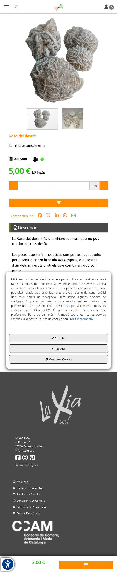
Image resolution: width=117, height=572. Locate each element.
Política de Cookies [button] (26, 494)
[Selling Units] (53, 185)
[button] (58, 7)
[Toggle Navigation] (109, 7)
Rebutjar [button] (58, 349)
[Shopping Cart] (58, 203)
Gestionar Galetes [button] (58, 359)
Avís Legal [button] (20, 481)
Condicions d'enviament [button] (29, 507)
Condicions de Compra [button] (29, 500)
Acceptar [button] (58, 338)
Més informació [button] (81, 319)
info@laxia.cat (24, 450)
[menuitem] (58, 482)
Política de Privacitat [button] (27, 488)
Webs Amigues (26, 465)
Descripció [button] (25, 227)
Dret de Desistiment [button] (26, 513)
